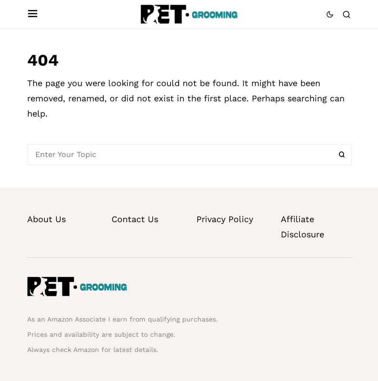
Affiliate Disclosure (302, 226)
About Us (46, 219)
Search (342, 155)
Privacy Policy (224, 219)
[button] (32, 14)
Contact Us (135, 219)
